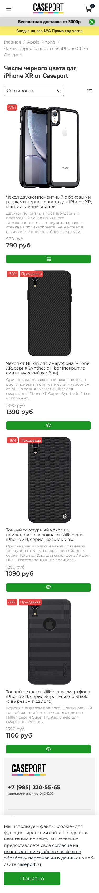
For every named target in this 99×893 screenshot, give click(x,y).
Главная (12, 42)
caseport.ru (29, 864)
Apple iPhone (41, 42)
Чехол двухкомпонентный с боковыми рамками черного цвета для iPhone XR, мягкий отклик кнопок (49, 202)
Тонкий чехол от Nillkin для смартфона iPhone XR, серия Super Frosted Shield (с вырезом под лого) (48, 696)
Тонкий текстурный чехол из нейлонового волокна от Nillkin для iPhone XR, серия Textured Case (44, 534)
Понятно (32, 878)
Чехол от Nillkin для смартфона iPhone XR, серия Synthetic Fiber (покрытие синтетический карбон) (48, 368)
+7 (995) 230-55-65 (34, 787)
